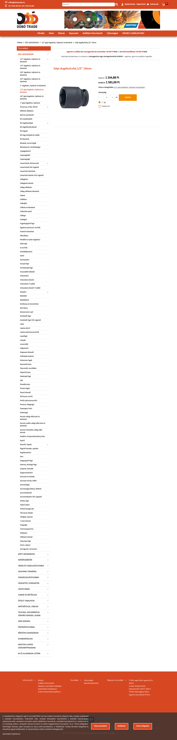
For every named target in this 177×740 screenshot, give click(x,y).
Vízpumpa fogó (25, 541)
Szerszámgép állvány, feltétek (30, 489)
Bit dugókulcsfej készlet (28, 127)
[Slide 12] (133, 24)
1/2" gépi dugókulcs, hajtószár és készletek (57, 43)
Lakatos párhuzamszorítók (29, 332)
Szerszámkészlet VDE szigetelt (31, 497)
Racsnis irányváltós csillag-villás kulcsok (31, 431)
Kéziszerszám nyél (26, 312)
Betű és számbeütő (27, 115)
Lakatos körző (25, 328)
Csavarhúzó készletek (27, 171)
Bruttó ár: (101, 83)
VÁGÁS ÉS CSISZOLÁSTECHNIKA (31, 566)
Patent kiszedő (25, 392)
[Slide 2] (87, 24)
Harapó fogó (24, 264)
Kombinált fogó (25, 316)
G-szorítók (23, 248)
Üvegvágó (23, 525)
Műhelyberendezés (27, 356)
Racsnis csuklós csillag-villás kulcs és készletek (32, 425)
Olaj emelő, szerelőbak (28, 368)
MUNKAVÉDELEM (25, 639)
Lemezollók (24, 344)
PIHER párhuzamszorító (28, 401)
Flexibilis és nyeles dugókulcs (30, 240)
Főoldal (40, 33)
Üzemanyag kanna (26, 529)
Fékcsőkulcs (24, 236)
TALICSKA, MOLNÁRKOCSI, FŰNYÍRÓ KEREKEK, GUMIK (29, 613)
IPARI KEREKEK (24, 621)
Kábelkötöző (24, 300)
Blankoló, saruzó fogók (28, 143)
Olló (21, 380)
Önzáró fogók (25, 388)
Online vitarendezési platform (49, 692)
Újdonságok (112, 33)
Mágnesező (24, 348)
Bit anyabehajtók (26, 119)
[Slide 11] (128, 24)
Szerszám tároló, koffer (28, 481)
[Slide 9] (119, 24)
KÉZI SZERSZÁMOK (32, 43)
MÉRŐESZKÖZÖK (25, 560)
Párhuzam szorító (26, 396)
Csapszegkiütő (25, 155)
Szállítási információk (92, 33)
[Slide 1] (82, 24)
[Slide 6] (105, 24)
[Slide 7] (110, 24)
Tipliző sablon (25, 505)
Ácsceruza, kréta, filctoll (28, 107)
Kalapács (23, 292)
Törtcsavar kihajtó (26, 513)
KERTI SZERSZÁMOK (26, 554)
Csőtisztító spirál (26, 211)
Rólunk (61, 33)
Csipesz (22, 195)
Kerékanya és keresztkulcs (29, 304)
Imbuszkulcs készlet (27, 280)
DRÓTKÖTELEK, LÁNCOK (28, 607)
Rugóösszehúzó (25, 453)
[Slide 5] (101, 24)
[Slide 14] (142, 24)
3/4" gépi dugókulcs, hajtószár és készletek (32, 98)
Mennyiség (102, 92)
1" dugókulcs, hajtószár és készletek (33, 86)
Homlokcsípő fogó (26, 268)
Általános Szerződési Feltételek (50, 686)
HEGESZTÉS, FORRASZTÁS (28, 583)
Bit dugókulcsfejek (26, 123)
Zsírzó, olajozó (25, 545)
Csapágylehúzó (25, 151)
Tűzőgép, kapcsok (26, 517)
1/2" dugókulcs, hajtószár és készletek (30, 60)
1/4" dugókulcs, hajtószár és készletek (30, 67)
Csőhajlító (23, 203)
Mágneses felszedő (27, 352)
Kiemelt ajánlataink (91, 683)
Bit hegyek (24, 131)
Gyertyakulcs (24, 260)
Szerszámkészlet (26, 493)
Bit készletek (24, 139)
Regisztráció (141, 4)
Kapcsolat (73, 33)
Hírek (51, 33)
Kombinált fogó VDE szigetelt (30, 320)
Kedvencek (154, 4)
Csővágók (23, 219)
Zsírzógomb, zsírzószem (28, 549)
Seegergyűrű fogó (26, 461)
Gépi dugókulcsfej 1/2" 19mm (85, 43)
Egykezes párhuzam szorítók (30, 228)
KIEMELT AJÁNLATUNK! (133, 33)
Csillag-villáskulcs (26, 187)
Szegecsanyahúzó (26, 473)
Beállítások (121, 726)
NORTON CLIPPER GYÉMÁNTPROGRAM (27, 646)
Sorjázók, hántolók (26, 469)
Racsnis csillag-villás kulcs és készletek (30, 418)
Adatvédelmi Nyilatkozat (47, 689)
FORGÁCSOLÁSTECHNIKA (28, 578)
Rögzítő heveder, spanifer (29, 449)
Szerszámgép (24, 485)
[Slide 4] (96, 24)
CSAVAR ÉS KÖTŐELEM (27, 595)
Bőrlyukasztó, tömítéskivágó (30, 147)
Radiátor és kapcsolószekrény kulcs (32, 436)
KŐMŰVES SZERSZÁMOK (28, 633)
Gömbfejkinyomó (26, 252)
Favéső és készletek (27, 232)
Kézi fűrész (24, 308)
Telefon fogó (24, 501)
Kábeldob (23, 296)
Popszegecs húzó (26, 408)
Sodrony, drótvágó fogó (28, 465)
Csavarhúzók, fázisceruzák (29, 163)
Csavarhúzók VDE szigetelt (29, 167)
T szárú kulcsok (25, 521)
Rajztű (22, 440)
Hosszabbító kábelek (27, 272)
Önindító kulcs (25, 384)
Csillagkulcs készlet (26, 183)
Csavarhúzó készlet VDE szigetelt (32, 175)
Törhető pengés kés (27, 509)
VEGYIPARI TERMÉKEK (27, 572)
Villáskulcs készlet (26, 537)
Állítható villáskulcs (26, 111)
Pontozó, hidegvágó (27, 404)
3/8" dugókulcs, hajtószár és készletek (30, 74)
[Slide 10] (124, 24)
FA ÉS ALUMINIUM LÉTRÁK (29, 654)
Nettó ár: (101, 78)
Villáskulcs (23, 533)
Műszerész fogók (26, 360)
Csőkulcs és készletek (27, 207)
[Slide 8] (114, 24)
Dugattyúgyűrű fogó (27, 223)
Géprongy (23, 244)
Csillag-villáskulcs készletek (29, 191)
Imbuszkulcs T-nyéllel (27, 284)
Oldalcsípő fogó (25, 376)
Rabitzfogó (24, 413)
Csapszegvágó (25, 159)
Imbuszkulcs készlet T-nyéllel (30, 288)
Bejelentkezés (130, 4)
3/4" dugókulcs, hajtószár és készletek (30, 80)
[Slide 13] (137, 24)
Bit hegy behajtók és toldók (29, 135)
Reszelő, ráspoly (26, 444)
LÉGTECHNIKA (24, 589)
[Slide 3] (91, 24)
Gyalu (22, 256)
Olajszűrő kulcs (25, 372)
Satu (21, 457)
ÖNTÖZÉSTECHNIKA (26, 627)
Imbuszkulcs (24, 276)
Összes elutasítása (100, 726)
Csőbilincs (23, 199)
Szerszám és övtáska (27, 477)
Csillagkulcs (24, 179)
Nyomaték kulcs (25, 364)
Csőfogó (23, 216)
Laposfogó (23, 336)
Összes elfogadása (142, 726)
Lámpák (23, 340)
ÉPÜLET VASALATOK (26, 601)
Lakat (22, 324)
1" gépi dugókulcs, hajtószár (30, 103)
